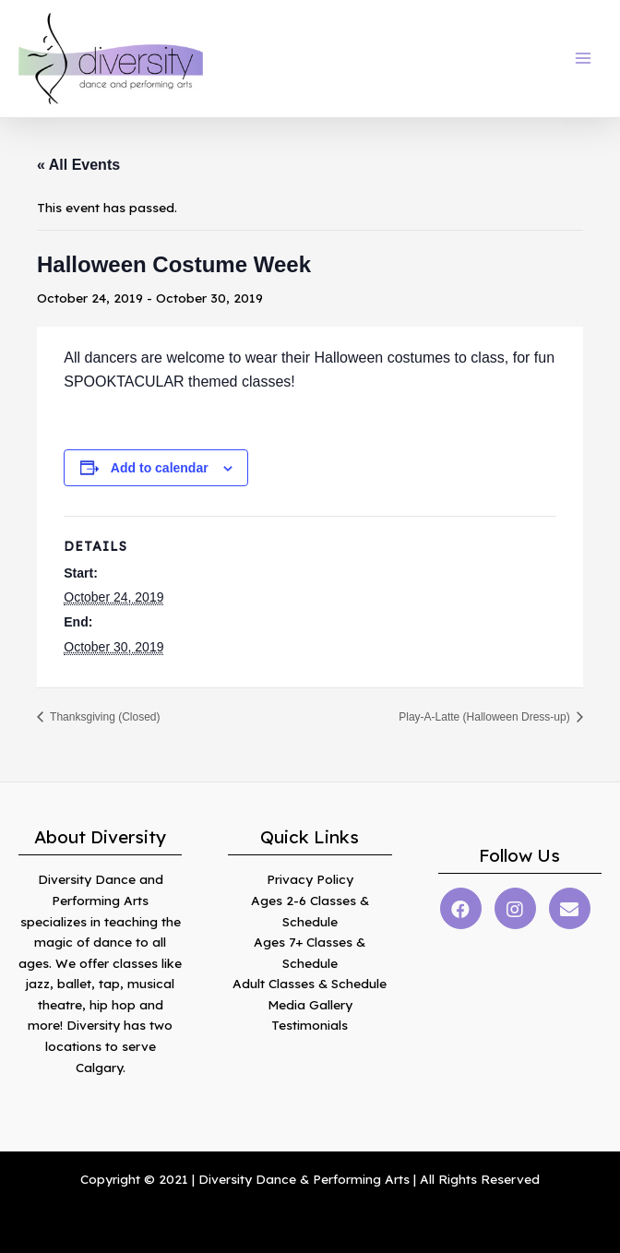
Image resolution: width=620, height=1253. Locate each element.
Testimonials (309, 1024)
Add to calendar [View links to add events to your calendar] (160, 467)
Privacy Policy (310, 879)
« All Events (78, 165)
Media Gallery (310, 1004)
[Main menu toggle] (583, 59)
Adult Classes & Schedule (309, 983)
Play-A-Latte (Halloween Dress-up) (486, 716)
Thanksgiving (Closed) (104, 716)
